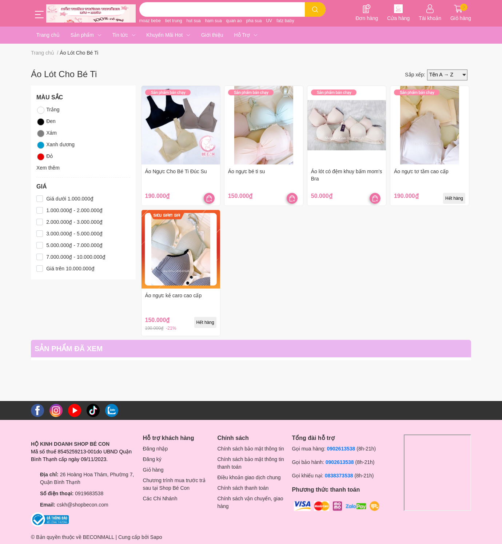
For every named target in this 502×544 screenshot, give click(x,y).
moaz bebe (150, 20)
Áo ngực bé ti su (246, 171)
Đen (46, 122)
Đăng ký (152, 459)
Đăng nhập (155, 449)
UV (269, 20)
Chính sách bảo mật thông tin (251, 449)
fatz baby (285, 20)
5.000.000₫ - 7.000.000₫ (74, 245)
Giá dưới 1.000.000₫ (69, 199)
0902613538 (341, 449)
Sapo (156, 537)
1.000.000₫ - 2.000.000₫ (74, 210)
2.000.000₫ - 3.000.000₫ (74, 222)
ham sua (213, 20)
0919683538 (89, 493)
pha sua (254, 20)
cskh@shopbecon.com (82, 505)
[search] (315, 9)
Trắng (47, 110)
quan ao (234, 20)
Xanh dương (55, 145)
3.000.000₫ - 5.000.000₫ (74, 234)
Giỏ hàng (153, 470)
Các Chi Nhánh (160, 498)
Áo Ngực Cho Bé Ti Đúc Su (176, 171)
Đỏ (44, 156)
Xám (46, 133)
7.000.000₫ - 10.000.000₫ (75, 257)
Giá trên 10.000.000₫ (70, 268)
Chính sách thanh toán (243, 488)
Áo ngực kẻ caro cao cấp (173, 295)
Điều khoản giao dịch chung (249, 477)
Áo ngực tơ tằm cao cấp (421, 171)
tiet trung (173, 20)
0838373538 (339, 476)
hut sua (193, 20)
